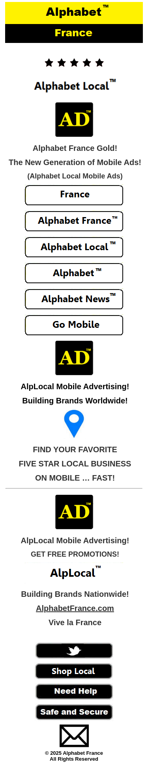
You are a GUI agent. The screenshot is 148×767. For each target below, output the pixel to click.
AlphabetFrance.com (75, 608)
